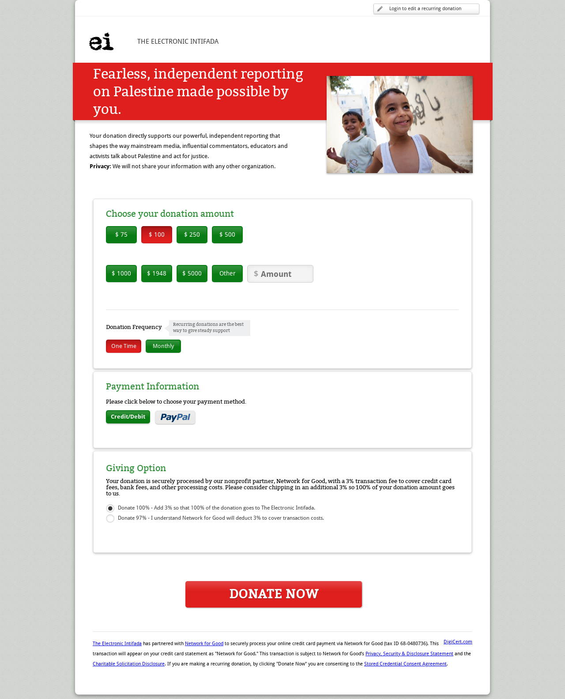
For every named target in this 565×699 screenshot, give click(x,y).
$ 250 (192, 234)
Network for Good (204, 643)
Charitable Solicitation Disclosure (129, 664)
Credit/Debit (128, 416)
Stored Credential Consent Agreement (405, 664)
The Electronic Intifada (117, 643)
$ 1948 (156, 273)
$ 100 (157, 234)
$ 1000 (121, 273)
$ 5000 (192, 273)
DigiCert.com (458, 642)
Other (227, 273)
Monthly (163, 346)
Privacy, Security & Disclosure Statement (409, 654)
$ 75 (121, 234)
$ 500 (227, 234)
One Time (123, 346)
